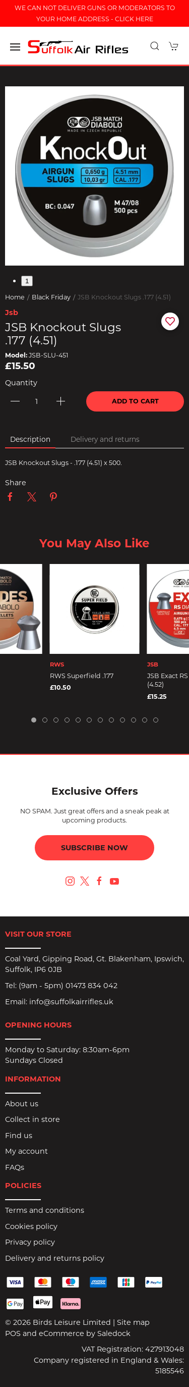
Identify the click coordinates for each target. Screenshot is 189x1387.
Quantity (21, 382)
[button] (15, 47)
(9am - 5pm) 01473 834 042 (68, 985)
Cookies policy (31, 1226)
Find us (18, 1135)
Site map (133, 1322)
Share (15, 482)
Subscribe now (94, 847)
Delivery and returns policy (54, 1258)
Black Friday (51, 297)
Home (15, 297)
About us (21, 1103)
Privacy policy (30, 1242)
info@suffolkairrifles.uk (71, 1001)
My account (26, 1151)
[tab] (33, 720)
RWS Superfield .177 (81, 676)
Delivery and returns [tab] (105, 439)
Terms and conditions (44, 1210)
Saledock (114, 1333)
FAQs (14, 1167)
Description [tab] (30, 439)
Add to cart (135, 401)
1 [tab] (27, 281)
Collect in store (32, 1119)
